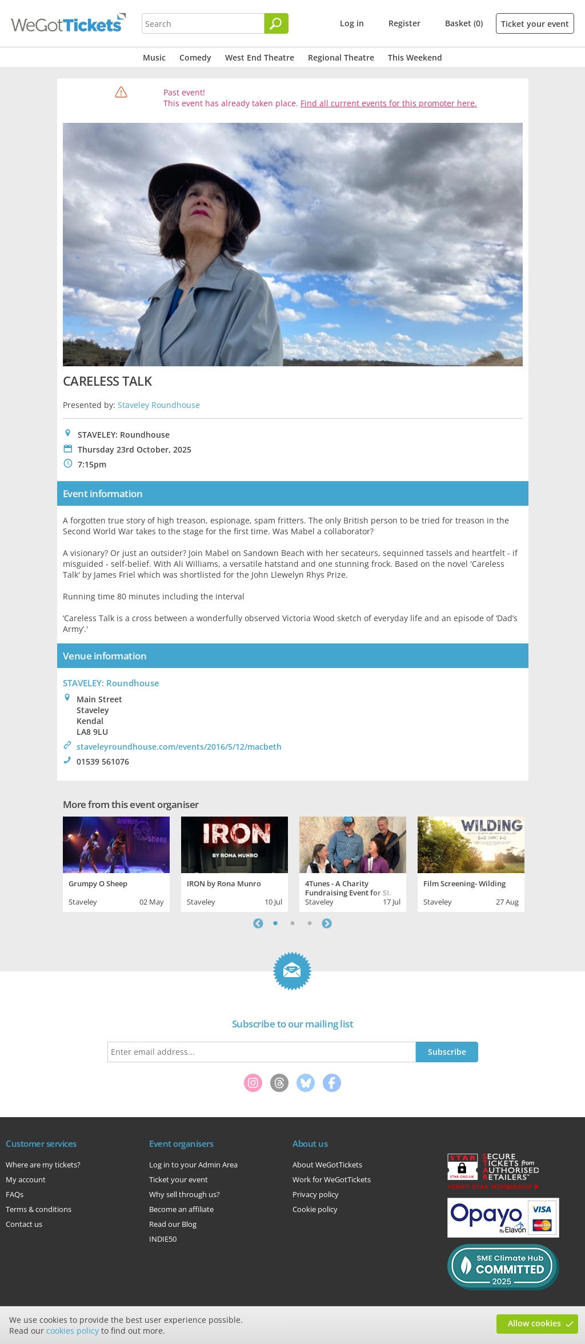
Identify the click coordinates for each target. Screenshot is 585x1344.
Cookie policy (315, 1209)
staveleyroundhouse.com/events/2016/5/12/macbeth (179, 746)
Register (404, 23)
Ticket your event (535, 23)
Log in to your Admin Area (193, 1164)
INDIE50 (163, 1239)
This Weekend (415, 57)
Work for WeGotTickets (331, 1179)
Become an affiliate (181, 1209)
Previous (258, 923)
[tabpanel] (116, 863)
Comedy (195, 57)
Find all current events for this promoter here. (388, 103)
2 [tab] (292, 923)
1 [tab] (275, 923)
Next (326, 923)
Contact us (24, 1224)
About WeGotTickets (327, 1164)
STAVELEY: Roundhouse (111, 683)
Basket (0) (464, 23)
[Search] (277, 23)
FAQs (14, 1194)
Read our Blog (173, 1224)
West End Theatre (259, 57)
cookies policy (72, 1330)
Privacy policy (315, 1194)
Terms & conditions (38, 1209)
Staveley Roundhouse (159, 404)
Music (154, 57)
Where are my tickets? (43, 1164)
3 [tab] (309, 923)
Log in (352, 23)
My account (26, 1179)
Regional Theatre (341, 57)
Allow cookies (534, 1323)
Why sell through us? (184, 1194)
